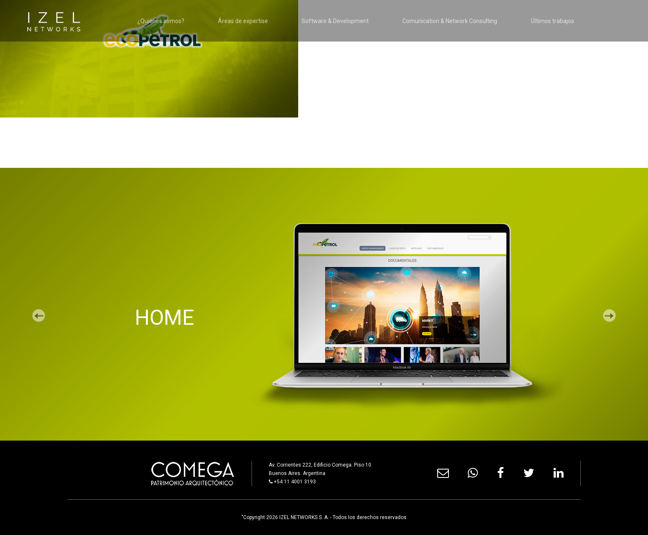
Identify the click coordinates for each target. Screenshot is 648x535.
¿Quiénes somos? (160, 21)
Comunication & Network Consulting (449, 21)
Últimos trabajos (552, 21)
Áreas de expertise (243, 21)
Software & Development (335, 21)
